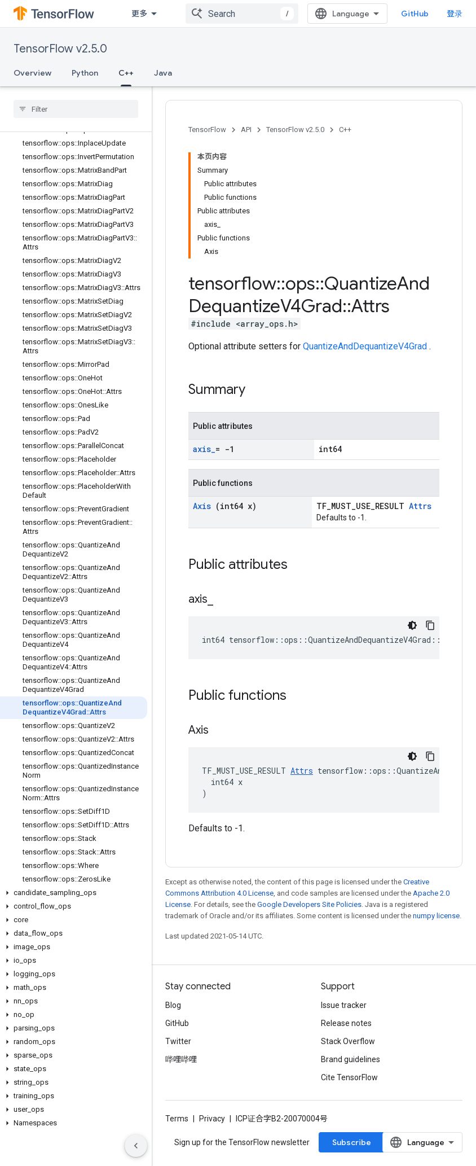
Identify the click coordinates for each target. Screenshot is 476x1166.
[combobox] (242, 13)
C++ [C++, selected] (126, 73)
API (246, 129)
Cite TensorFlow (349, 1077)
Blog (173, 1005)
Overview (32, 73)
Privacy (212, 1118)
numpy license (436, 915)
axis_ (204, 449)
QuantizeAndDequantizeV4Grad (366, 346)
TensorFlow (207, 129)
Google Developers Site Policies (309, 904)
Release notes (346, 1023)
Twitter (178, 1041)
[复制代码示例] (430, 625)
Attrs (420, 506)
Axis (204, 506)
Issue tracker (344, 1005)
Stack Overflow (348, 1041)
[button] (73, 893)
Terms (176, 1118)
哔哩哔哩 (181, 1059)
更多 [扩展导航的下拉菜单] (139, 13)
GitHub (415, 13)
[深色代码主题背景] (412, 625)
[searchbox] (76, 109)
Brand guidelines (350, 1059)
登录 (454, 13)
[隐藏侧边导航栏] (136, 1145)
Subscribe (351, 1142)
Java (163, 73)
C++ (345, 129)
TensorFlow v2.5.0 (60, 49)
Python (85, 73)
